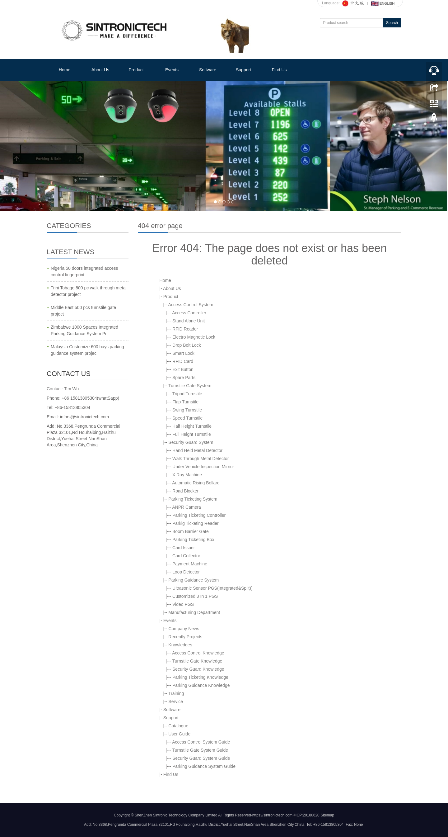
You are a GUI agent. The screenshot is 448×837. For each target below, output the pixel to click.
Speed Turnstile (187, 418)
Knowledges (180, 644)
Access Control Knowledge (198, 652)
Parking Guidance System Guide (204, 766)
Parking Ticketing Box (193, 539)
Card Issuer (183, 547)
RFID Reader (185, 328)
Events (172, 69)
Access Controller (189, 312)
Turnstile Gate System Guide (200, 750)
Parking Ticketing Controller (199, 515)
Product (135, 69)
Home (64, 69)
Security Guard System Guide (201, 758)
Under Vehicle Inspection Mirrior (203, 466)
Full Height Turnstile (191, 434)
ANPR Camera (186, 507)
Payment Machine (189, 563)
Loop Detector (186, 571)
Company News (183, 628)
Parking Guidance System (193, 580)
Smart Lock (183, 353)
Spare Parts (183, 377)
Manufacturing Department (194, 612)
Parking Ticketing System (192, 499)
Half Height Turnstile (192, 426)
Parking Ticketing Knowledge (200, 677)
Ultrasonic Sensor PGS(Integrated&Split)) (212, 588)
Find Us (279, 69)
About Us (100, 69)
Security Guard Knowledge (198, 669)
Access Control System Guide (201, 742)
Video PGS (183, 604)
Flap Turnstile (185, 401)
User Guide (179, 733)
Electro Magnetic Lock (193, 337)
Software (207, 69)
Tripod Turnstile (187, 393)
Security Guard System (190, 442)
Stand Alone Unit (188, 320)
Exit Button (183, 369)
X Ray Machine (187, 474)
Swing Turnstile (187, 409)
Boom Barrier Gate (190, 531)
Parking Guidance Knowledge (201, 685)
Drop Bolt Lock (186, 345)
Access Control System (190, 304)
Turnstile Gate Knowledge (197, 661)
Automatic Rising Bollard (196, 482)
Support (243, 69)
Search (392, 23)
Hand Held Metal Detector (197, 450)
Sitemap (327, 815)
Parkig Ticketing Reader (195, 523)
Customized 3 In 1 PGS (195, 596)
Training (176, 693)
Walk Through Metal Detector (200, 458)
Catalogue (178, 725)
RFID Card (182, 361)
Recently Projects (185, 636)
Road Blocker (185, 490)
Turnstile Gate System (189, 385)
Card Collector (186, 555)
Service (175, 701)
